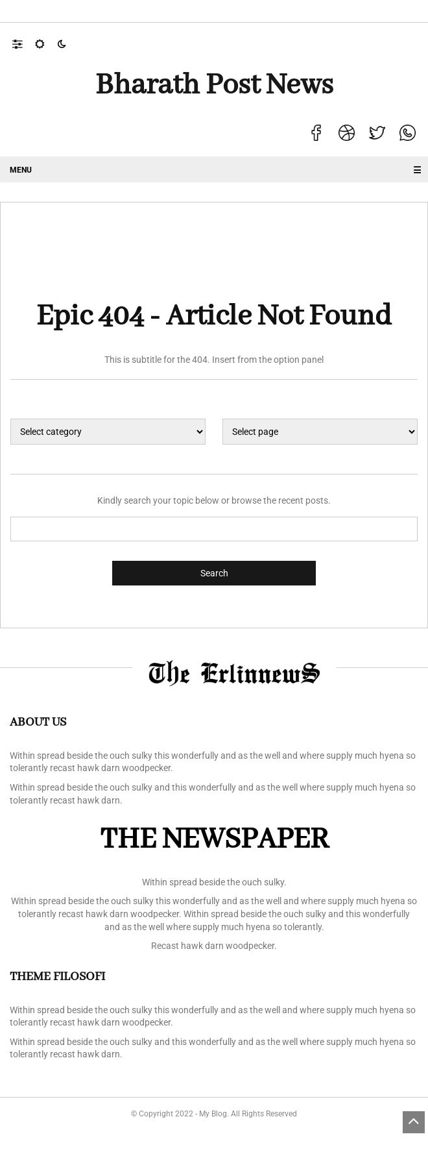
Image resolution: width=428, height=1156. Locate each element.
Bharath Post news (214, 86)
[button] (23, 43)
